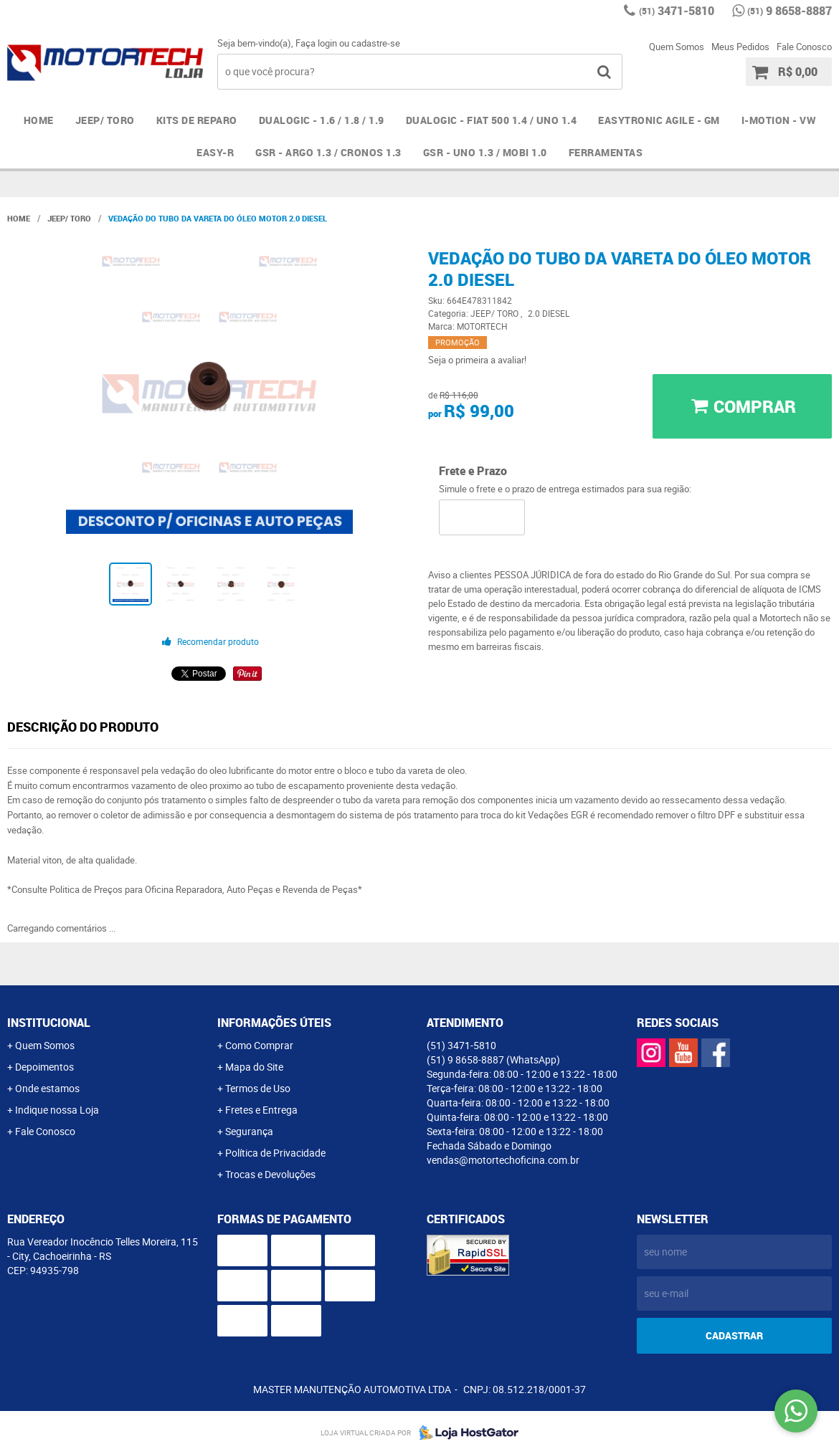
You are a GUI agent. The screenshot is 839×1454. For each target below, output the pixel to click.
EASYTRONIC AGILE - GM (659, 120)
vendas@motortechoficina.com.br (503, 1160)
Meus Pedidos (740, 46)
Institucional (48, 1022)
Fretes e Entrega (261, 1109)
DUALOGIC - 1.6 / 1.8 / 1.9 (321, 120)
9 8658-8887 (789, 11)
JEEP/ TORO (105, 120)
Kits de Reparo (196, 120)
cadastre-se (375, 43)
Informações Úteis (274, 1022)
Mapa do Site (254, 1066)
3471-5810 (676, 11)
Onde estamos (47, 1088)
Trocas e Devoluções (270, 1174)
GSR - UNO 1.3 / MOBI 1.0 (485, 152)
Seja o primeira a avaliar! (477, 359)
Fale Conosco (804, 46)
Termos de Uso (257, 1088)
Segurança (249, 1131)
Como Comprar (259, 1045)
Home (39, 120)
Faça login (316, 43)
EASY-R (215, 152)
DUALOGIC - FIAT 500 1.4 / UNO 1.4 (491, 120)
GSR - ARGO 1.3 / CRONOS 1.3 (328, 152)
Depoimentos (44, 1066)
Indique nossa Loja (57, 1109)
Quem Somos (676, 46)
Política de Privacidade (275, 1152)
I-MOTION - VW (778, 120)
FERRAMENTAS (606, 152)
